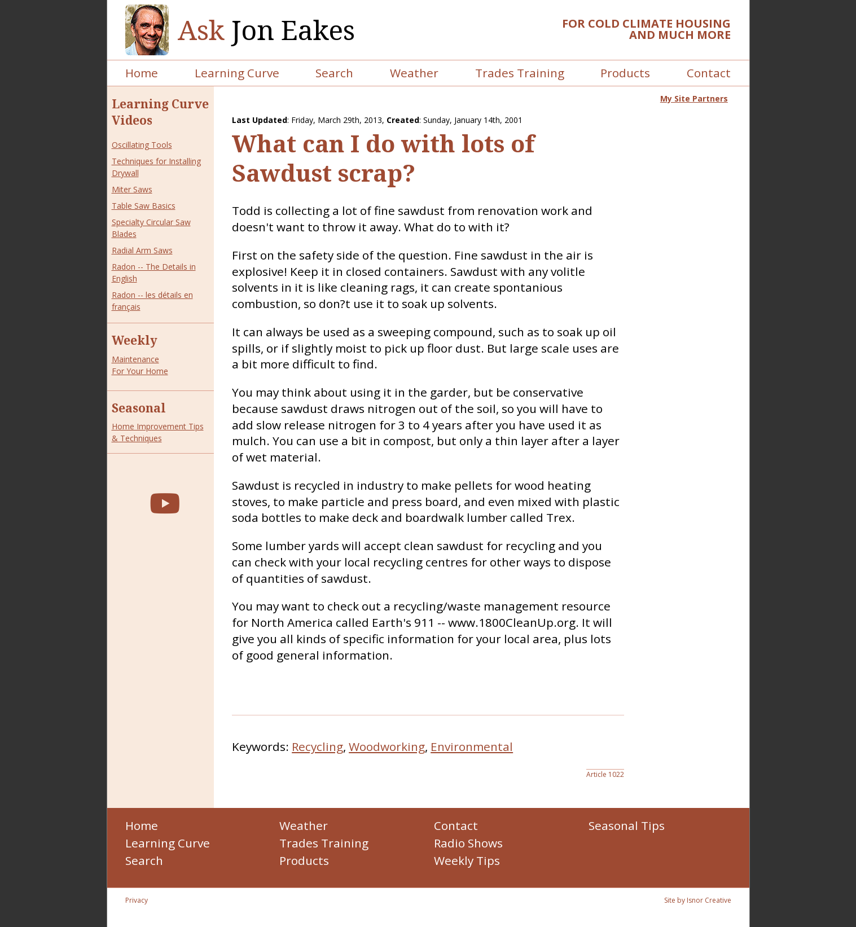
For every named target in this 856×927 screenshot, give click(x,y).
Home (141, 73)
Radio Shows (468, 843)
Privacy (136, 900)
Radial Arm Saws (142, 250)
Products (625, 73)
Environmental (472, 746)
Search (334, 73)
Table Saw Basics (143, 205)
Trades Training (519, 73)
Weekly (134, 340)
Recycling (317, 746)
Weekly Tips (467, 860)
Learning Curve (237, 73)
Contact (709, 73)
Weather (414, 73)
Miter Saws (132, 189)
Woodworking (387, 746)
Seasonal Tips (627, 825)
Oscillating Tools (142, 144)
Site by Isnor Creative (697, 900)
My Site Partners (694, 98)
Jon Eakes (266, 30)
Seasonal (139, 408)
